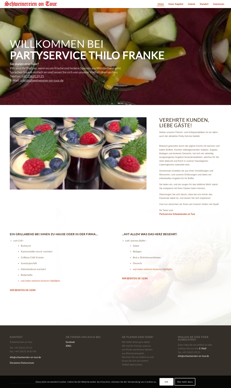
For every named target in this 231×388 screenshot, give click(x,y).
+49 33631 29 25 (32, 76)
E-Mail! (203, 348)
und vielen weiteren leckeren (40, 280)
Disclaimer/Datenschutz (22, 362)
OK (166, 381)
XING (68, 345)
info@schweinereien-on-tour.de (41, 80)
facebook (70, 342)
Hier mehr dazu (185, 381)
